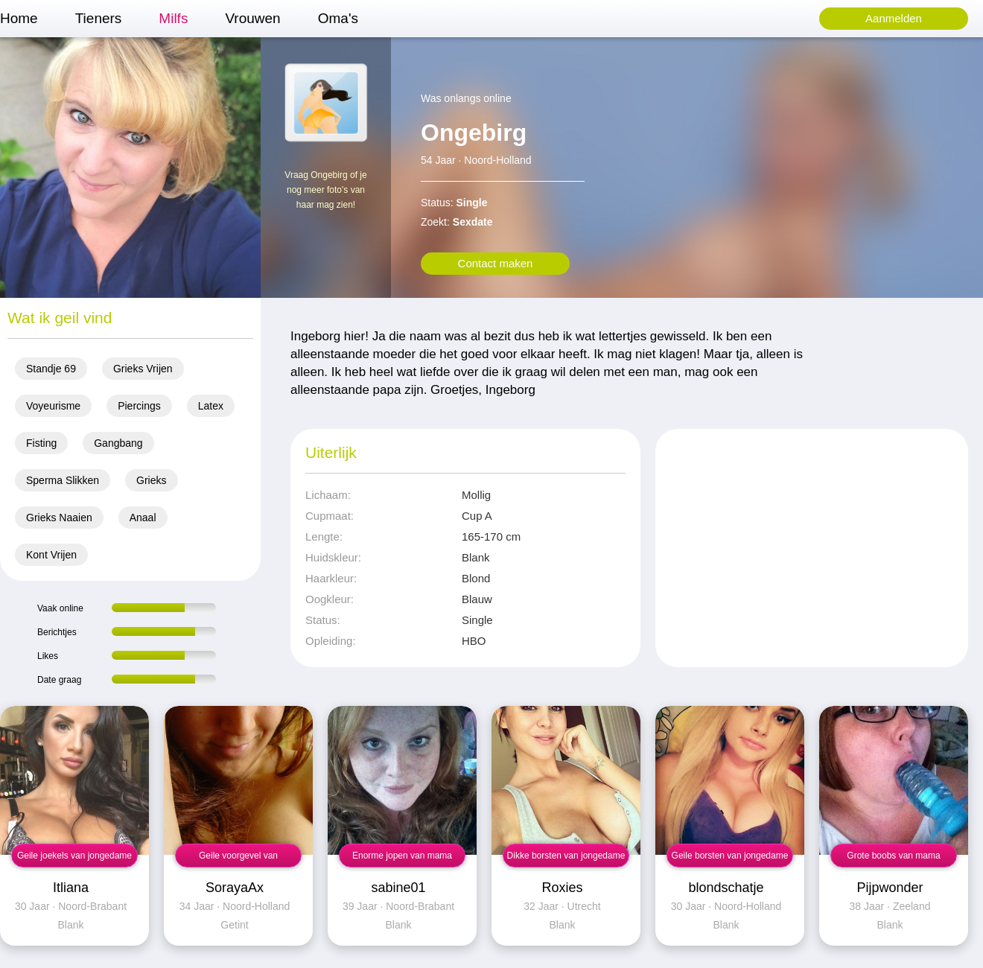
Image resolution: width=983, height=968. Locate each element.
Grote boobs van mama (893, 855)
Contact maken (495, 263)
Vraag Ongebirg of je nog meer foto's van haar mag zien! (325, 190)
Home (19, 18)
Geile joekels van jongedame (74, 855)
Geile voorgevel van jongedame (238, 858)
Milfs (173, 18)
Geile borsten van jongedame (730, 855)
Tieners (98, 18)
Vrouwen (252, 18)
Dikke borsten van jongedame (566, 855)
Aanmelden (893, 18)
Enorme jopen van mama (402, 855)
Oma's (338, 18)
